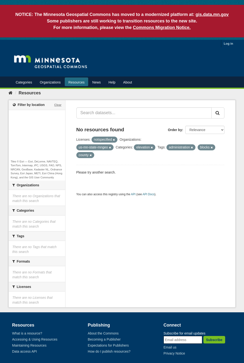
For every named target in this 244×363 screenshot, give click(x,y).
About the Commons (103, 333)
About (127, 82)
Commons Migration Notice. (162, 27)
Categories (24, 82)
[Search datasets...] (144, 113)
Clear (57, 105)
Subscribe (214, 340)
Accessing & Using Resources (34, 339)
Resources (76, 82)
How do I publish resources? (109, 351)
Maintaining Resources (29, 345)
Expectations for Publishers (108, 345)
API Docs (149, 194)
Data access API (24, 351)
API (133, 194)
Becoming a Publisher (104, 339)
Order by (175, 130)
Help (111, 82)
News (96, 82)
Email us (170, 347)
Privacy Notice (174, 353)
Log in (228, 43)
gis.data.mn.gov (212, 14)
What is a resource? (27, 333)
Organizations (50, 82)
